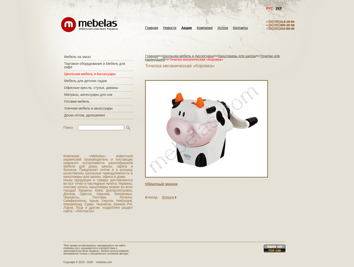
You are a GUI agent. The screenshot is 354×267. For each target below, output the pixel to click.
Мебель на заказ (77, 57)
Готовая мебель (76, 101)
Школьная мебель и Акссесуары (90, 74)
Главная (151, 28)
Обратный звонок (161, 184)
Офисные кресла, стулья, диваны (91, 88)
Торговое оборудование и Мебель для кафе (94, 65)
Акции (186, 28)
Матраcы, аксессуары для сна (88, 95)
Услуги (223, 28)
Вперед (168, 197)
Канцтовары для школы (237, 56)
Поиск (68, 127)
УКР (279, 8)
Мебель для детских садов (85, 81)
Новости (169, 28)
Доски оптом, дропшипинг (84, 115)
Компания (204, 28)
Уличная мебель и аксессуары (88, 108)
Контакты (240, 28)
